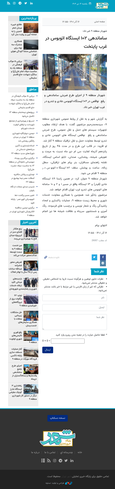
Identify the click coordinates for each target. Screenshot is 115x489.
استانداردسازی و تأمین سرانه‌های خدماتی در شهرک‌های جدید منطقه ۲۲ (22, 149)
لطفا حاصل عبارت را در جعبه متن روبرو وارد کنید (81, 335)
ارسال (48, 350)
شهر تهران (66, 476)
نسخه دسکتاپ (57, 418)
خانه (80, 452)
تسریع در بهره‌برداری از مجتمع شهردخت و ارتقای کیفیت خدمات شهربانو (21, 124)
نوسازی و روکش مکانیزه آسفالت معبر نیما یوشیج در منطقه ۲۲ (22, 178)
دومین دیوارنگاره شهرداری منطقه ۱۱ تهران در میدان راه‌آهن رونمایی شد (23, 137)
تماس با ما (49, 452)
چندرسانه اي (66, 452)
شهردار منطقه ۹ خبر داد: (95, 31)
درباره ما (35, 452)
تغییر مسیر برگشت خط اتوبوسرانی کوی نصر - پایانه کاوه (22, 199)
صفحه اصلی (99, 21)
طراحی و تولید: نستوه (59, 483)
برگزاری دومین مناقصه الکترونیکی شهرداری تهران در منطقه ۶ (21, 211)
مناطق (32, 89)
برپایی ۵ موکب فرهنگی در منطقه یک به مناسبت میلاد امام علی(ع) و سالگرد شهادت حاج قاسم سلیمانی (22, 70)
